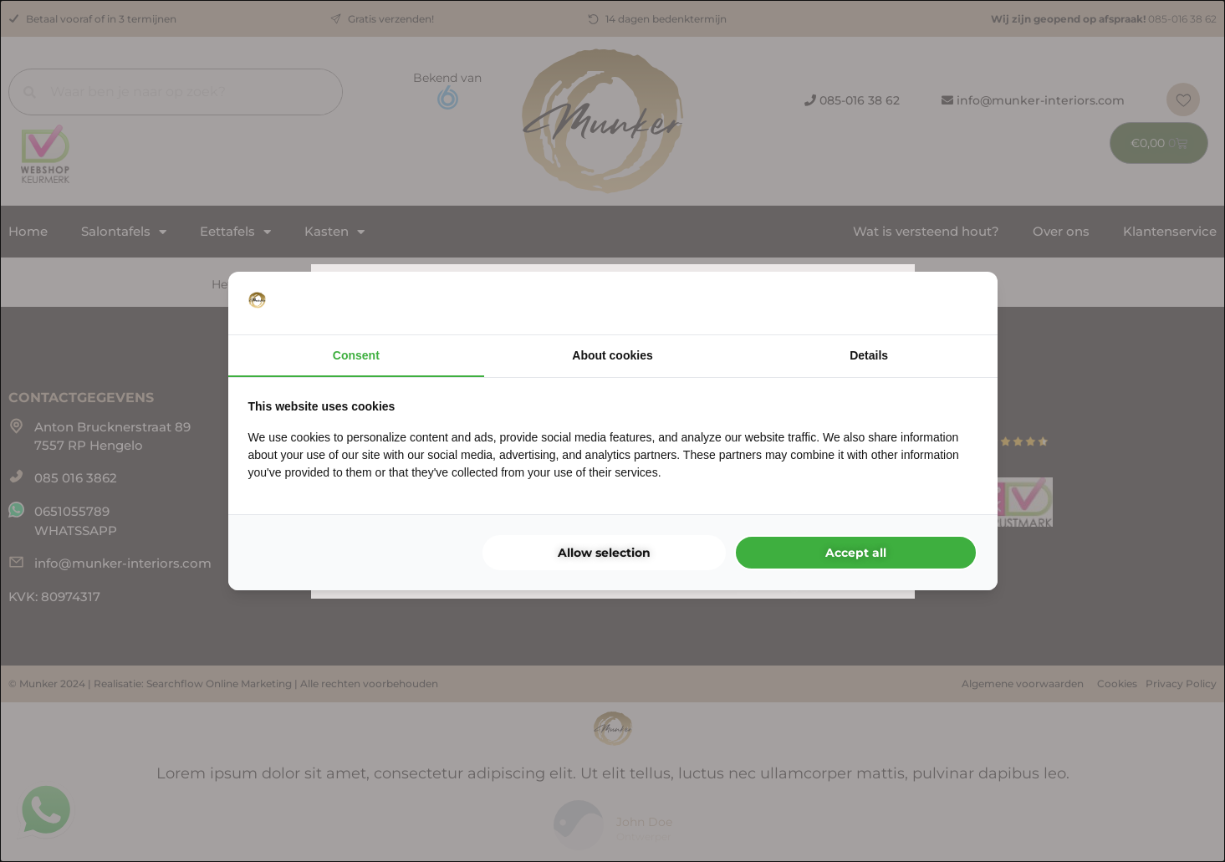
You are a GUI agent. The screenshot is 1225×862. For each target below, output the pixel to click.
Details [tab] (869, 355)
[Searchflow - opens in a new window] (956, 303)
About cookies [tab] (612, 355)
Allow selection (604, 552)
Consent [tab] (356, 355)
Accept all (855, 552)
